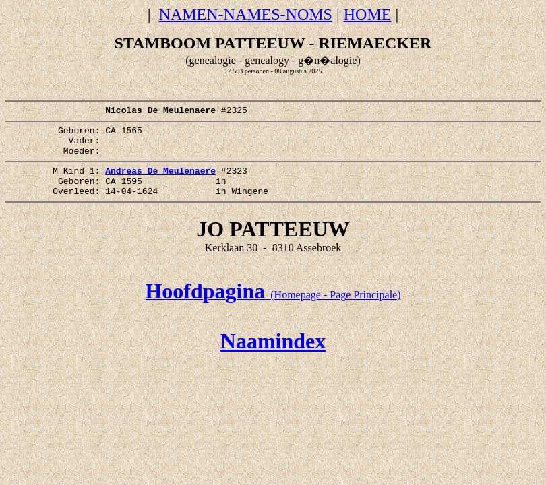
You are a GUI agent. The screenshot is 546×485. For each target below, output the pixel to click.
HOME (368, 14)
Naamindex (273, 359)
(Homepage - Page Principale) (272, 313)
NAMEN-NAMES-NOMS (245, 14)
